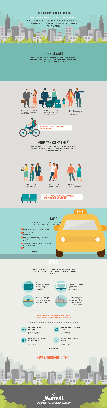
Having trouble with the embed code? (8, 406)
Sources (8, 388)
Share (3, 388)
